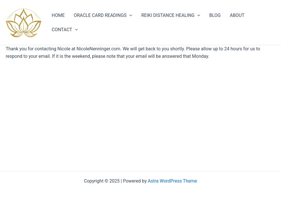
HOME (58, 15)
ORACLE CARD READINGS (103, 15)
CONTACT (65, 30)
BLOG (215, 15)
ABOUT (237, 15)
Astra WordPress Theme (172, 181)
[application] (129, 15)
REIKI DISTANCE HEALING (170, 15)
